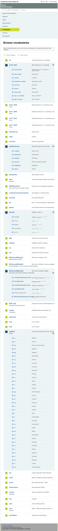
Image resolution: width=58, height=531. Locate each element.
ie (14, 406)
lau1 (10, 322)
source (16, 224)
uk (15, 467)
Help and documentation (9, 13)
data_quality (17, 74)
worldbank (13, 515)
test (10, 499)
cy (15, 359)
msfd (11, 477)
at (14, 341)
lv (14, 427)
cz (15, 363)
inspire (11, 310)
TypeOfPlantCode (19, 289)
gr (15, 395)
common (12, 141)
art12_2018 (13, 105)
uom (10, 504)
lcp (10, 473)
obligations (17, 165)
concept (16, 217)
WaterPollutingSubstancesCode (23, 296)
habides (12, 243)
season (16, 88)
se (15, 453)
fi (14, 384)
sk (15, 460)
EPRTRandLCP (14, 186)
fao (10, 202)
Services (4, 33)
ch (15, 356)
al (14, 338)
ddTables (17, 158)
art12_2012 (13, 65)
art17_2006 (13, 111)
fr (14, 388)
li (14, 417)
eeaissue (16, 162)
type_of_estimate (19, 95)
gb (15, 392)
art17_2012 (13, 118)
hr (15, 399)
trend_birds (17, 92)
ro (15, 445)
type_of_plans (18, 99)
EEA (10, 2)
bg (15, 352)
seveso (11, 492)
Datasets (5, 16)
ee (15, 374)
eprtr (10, 179)
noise (11, 482)
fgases (11, 207)
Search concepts (24, 55)
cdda (11, 136)
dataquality (13, 174)
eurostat (12, 198)
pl (14, 438)
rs (14, 449)
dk (15, 370)
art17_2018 (13, 125)
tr (14, 463)
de (15, 367)
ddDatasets (17, 154)
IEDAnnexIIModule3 (16, 264)
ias (10, 248)
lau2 (10, 327)
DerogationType (18, 281)
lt (14, 420)
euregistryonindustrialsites (19, 193)
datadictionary (14, 146)
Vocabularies (6, 29)
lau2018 (12, 331)
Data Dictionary (15, 10)
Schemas (5, 26)
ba (15, 345)
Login (44, 1)
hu (15, 402)
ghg (10, 238)
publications (13, 487)
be (15, 349)
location (16, 78)
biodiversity (13, 132)
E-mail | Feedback (7, 525)
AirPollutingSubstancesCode (22, 277)
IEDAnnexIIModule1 (16, 257)
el (14, 377)
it (14, 413)
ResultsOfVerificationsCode (22, 285)
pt (14, 442)
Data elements (6, 23)
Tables (4, 20)
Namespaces (6, 36)
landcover (12, 317)
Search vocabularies (10, 55)
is (14, 409)
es (15, 381)
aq (10, 60)
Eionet (9, 10)
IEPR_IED (12, 303)
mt (15, 431)
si (14, 456)
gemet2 (11, 212)
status (16, 169)
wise (10, 508)
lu (14, 424)
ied (10, 252)
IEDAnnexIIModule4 (16, 271)
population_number (20, 81)
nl (14, 435)
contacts (16, 151)
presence (17, 85)
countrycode (18, 69)
